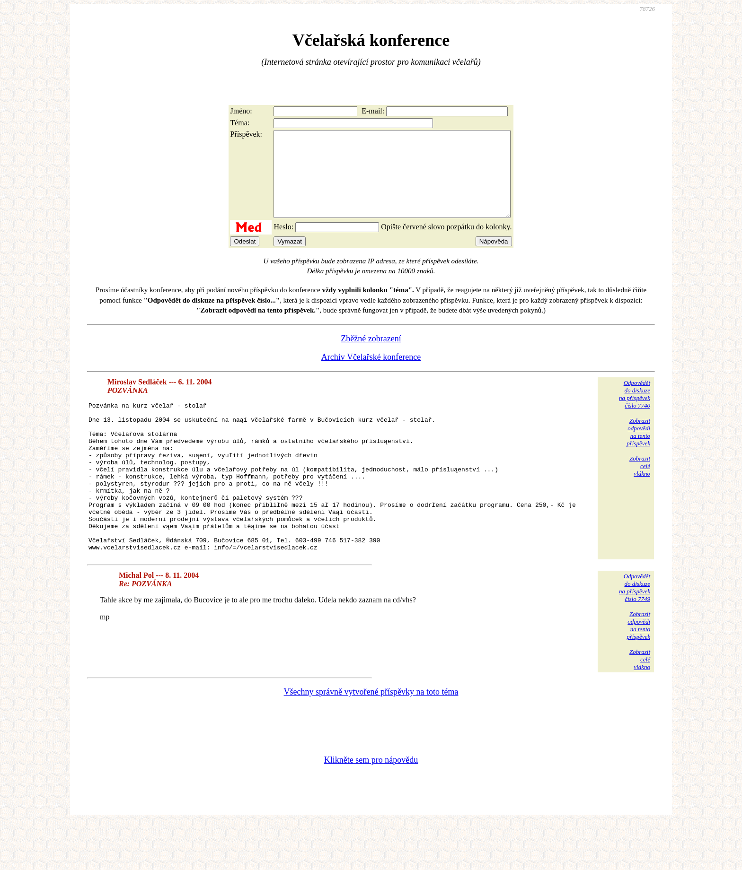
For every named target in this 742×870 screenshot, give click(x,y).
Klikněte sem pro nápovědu (371, 806)
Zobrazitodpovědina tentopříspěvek (638, 449)
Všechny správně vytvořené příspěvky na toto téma (371, 738)
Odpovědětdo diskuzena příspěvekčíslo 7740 (634, 411)
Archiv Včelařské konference (371, 374)
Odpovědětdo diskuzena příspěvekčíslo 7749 (634, 634)
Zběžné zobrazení (371, 355)
